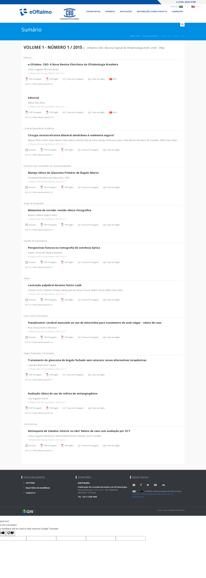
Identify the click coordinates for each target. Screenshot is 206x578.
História (30, 483)
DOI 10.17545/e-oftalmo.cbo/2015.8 (39, 413)
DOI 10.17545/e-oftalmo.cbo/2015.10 (39, 117)
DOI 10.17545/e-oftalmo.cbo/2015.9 (39, 84)
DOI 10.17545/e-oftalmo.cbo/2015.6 (39, 342)
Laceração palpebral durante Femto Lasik (55, 285)
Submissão (177, 11)
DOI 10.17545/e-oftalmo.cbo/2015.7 (39, 380)
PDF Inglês (52, 79)
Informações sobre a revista (152, 11)
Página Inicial (93, 11)
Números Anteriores (150, 36)
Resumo (30, 150)
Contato (30, 493)
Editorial (33, 97)
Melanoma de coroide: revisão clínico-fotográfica (59, 210)
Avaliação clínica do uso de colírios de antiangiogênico (63, 393)
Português (176, 6)
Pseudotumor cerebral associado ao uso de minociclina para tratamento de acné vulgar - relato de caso (95, 322)
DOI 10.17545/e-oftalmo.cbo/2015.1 (39, 450)
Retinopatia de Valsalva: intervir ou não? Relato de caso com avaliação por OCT (79, 431)
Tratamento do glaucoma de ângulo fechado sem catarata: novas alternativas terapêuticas (87, 360)
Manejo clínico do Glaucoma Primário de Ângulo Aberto (63, 172)
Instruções (126, 11)
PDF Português (33, 79)
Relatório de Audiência (38, 488)
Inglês (196, 6)
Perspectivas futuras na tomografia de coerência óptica (64, 247)
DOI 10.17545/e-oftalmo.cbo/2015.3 (39, 155)
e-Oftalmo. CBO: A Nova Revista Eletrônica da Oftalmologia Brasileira (73, 64)
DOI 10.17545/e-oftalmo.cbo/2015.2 (39, 305)
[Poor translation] (10, 533)
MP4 (113, 79)
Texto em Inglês (96, 79)
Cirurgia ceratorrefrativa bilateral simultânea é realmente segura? (71, 135)
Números (110, 11)
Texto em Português (72, 79)
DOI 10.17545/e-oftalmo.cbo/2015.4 (39, 192)
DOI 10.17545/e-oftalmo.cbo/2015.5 (39, 230)
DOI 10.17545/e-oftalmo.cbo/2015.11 (39, 267)
